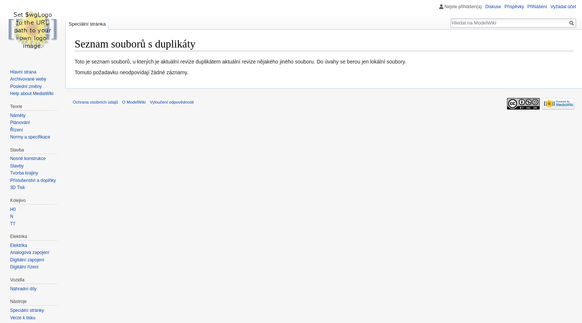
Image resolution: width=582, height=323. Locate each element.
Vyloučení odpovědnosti (172, 102)
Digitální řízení (24, 267)
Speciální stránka (87, 24)
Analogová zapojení (29, 252)
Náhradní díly (23, 288)
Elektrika (18, 245)
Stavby (17, 166)
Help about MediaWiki (31, 93)
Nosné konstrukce (28, 158)
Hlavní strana (23, 72)
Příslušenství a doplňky (33, 180)
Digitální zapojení (27, 259)
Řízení (16, 130)
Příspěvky (514, 6)
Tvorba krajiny (24, 173)
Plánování (20, 122)
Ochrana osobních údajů (95, 102)
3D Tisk (17, 187)
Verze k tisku (22, 317)
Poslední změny (26, 86)
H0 (13, 209)
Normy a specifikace (30, 137)
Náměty (17, 115)
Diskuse (493, 6)
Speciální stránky (27, 310)
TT (13, 223)
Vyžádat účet (563, 6)
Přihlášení (537, 6)
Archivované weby (28, 79)
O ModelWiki (134, 102)
